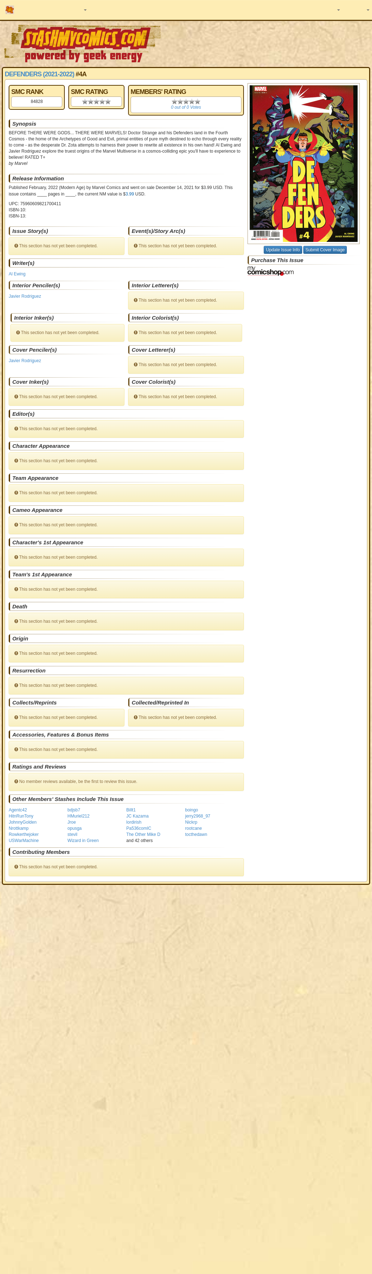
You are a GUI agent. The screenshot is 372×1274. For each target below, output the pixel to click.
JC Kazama (137, 816)
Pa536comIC (138, 828)
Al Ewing (17, 273)
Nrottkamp (18, 828)
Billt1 (131, 809)
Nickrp (191, 822)
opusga (75, 828)
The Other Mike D (143, 834)
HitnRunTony (21, 816)
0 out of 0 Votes (186, 107)
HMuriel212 (79, 816)
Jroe (72, 822)
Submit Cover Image (325, 249)
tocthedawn (196, 834)
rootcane (193, 828)
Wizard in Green (83, 840)
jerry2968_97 (197, 816)
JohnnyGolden (22, 822)
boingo (191, 809)
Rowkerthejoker (23, 834)
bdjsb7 (74, 809)
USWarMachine (24, 840)
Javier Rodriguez (25, 296)
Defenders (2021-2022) (39, 74)
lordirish (133, 822)
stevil (72, 834)
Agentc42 (18, 809)
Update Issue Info (283, 249)
